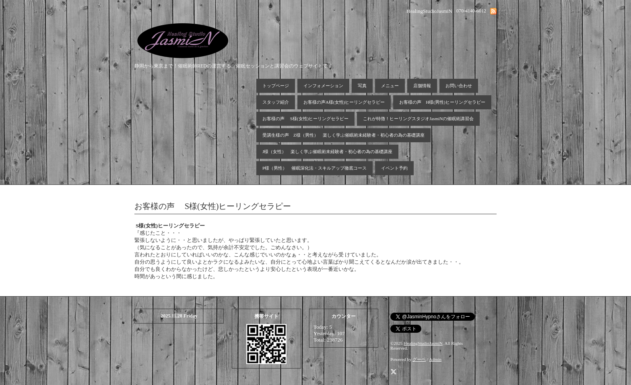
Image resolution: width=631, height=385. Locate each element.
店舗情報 (422, 85)
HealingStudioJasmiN (423, 343)
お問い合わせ (458, 85)
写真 (362, 85)
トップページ (275, 85)
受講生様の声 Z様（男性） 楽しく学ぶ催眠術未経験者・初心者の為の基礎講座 (343, 135)
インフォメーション (323, 85)
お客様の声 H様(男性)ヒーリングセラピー (442, 102)
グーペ (419, 359)
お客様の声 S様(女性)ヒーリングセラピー (305, 118)
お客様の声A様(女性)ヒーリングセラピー (344, 102)
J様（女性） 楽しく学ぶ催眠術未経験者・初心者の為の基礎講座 (327, 151)
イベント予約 (394, 168)
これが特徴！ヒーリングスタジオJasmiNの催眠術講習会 (418, 118)
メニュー (390, 85)
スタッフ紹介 (275, 102)
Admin (435, 359)
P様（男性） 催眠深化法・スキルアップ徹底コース (314, 168)
